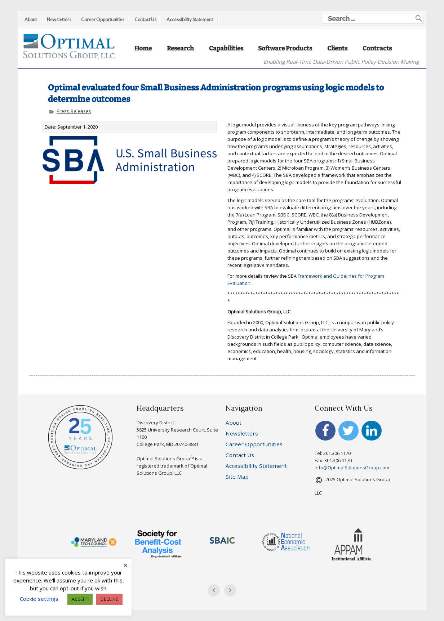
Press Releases (74, 111)
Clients (337, 48)
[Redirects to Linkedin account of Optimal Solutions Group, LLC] (371, 433)
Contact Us (145, 19)
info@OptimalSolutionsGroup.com (352, 467)
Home (143, 48)
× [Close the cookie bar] (125, 565)
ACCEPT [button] (80, 599)
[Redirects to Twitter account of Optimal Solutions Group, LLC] (348, 433)
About (31, 19)
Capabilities (226, 48)
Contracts (377, 48)
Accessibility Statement (189, 19)
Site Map (237, 476)
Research (180, 48)
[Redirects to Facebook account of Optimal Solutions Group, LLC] (325, 433)
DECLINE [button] (109, 599)
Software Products (285, 48)
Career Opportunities (102, 19)
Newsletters (59, 19)
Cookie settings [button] (39, 598)
